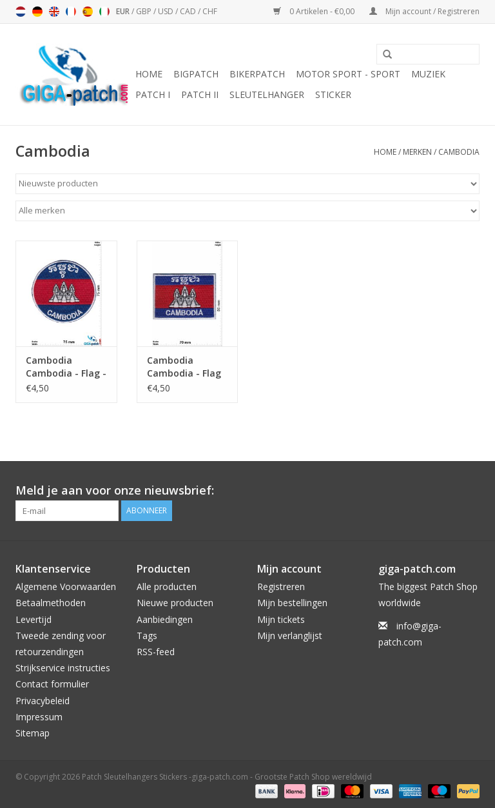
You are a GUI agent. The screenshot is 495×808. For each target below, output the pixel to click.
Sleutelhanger (266, 94)
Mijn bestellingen (292, 602)
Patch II (199, 94)
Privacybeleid (42, 701)
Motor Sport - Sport (348, 74)
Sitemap (32, 733)
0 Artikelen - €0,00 (314, 11)
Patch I (152, 94)
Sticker (333, 94)
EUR (123, 11)
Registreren (281, 586)
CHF (209, 11)
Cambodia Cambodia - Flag (184, 366)
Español (87, 11)
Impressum (39, 717)
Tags (147, 635)
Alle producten (167, 586)
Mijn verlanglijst (289, 635)
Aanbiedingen (165, 619)
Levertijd (33, 619)
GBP (144, 11)
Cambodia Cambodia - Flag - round (66, 367)
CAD (189, 11)
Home (148, 74)
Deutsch (37, 11)
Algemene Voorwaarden (65, 586)
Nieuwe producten (175, 602)
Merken (417, 151)
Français (71, 11)
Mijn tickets (281, 619)
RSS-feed (156, 651)
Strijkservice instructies (62, 668)
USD (166, 11)
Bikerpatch (257, 74)
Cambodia (459, 151)
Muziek (428, 74)
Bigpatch (195, 74)
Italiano (104, 11)
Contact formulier (52, 684)
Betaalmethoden (50, 602)
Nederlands (20, 11)
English (54, 11)
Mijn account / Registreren (424, 11)
